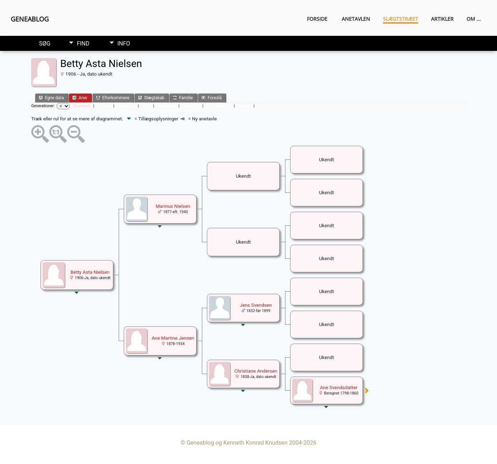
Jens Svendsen (256, 305)
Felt (146, 106)
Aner (79, 97)
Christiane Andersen (255, 371)
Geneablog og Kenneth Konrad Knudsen (237, 442)
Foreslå (211, 97)
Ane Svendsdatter (339, 387)
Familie (182, 97)
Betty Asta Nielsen (90, 272)
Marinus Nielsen (173, 206)
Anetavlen (356, 18)
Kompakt (126, 106)
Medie (244, 106)
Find (83, 43)
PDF (262, 106)
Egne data (51, 97)
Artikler (442, 18)
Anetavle (190, 106)
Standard (81, 106)
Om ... (474, 18)
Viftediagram (218, 106)
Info (123, 43)
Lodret (103, 106)
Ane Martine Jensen (173, 338)
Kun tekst (166, 106)
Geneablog (30, 19)
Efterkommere (112, 97)
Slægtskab (151, 97)
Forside (317, 18)
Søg (44, 43)
